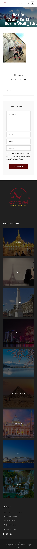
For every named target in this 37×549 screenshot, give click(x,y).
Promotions (18, 423)
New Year (18, 333)
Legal (19, 542)
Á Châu (18, 242)
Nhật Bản (18, 363)
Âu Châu (18, 272)
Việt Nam (18, 484)
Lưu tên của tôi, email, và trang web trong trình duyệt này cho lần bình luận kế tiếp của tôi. (18, 156)
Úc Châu (18, 454)
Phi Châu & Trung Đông (18, 393)
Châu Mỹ (18, 302)
